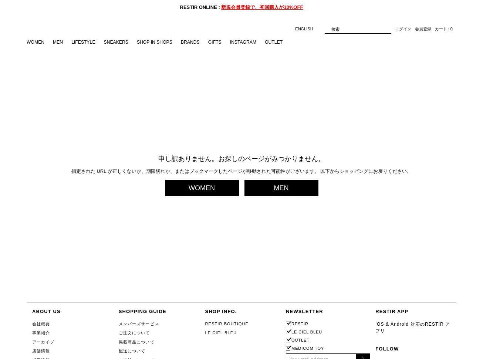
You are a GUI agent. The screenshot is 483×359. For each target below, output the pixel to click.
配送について (132, 351)
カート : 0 (444, 29)
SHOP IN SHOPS (161, 42)
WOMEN (36, 42)
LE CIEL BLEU (221, 333)
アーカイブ (43, 342)
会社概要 (41, 324)
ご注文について (134, 333)
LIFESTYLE (86, 42)
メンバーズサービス (139, 324)
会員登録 (423, 29)
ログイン (403, 29)
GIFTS (224, 42)
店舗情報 (41, 351)
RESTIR (299, 324)
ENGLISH (308, 29)
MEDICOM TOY (307, 348)
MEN (59, 42)
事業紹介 (41, 333)
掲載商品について (137, 342)
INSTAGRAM (253, 42)
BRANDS (198, 42)
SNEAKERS (120, 42)
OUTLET (285, 42)
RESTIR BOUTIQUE (227, 324)
